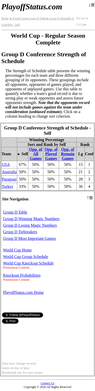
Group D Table (35, 18)
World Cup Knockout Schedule (28, 263)
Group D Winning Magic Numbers (31, 219)
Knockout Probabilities (22, 275)
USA (6, 164)
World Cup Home (17, 250)
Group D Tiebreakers (20, 232)
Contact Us (47, 383)
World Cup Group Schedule (25, 256)
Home (5, 18)
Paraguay (9, 179)
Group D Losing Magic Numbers (30, 225)
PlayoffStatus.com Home (23, 292)
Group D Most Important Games (29, 238)
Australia (9, 172)
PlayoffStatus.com (31, 6)
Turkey (7, 186)
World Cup (17, 18)
